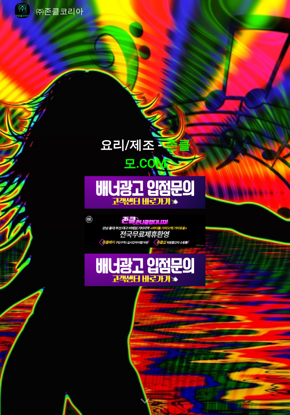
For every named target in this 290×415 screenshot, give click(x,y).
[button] (145, 401)
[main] (145, 152)
